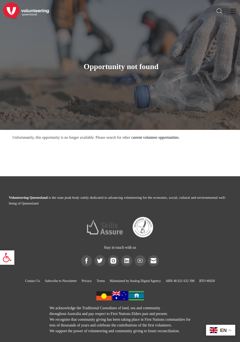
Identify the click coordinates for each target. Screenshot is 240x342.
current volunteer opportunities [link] (155, 137)
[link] (7, 257)
